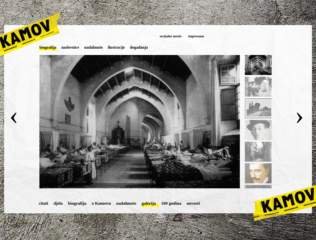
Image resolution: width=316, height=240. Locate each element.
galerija (149, 203)
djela (57, 203)
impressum (196, 36)
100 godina (171, 203)
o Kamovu (101, 203)
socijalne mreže (171, 36)
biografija (77, 203)
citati (43, 203)
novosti (193, 203)
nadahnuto (126, 203)
